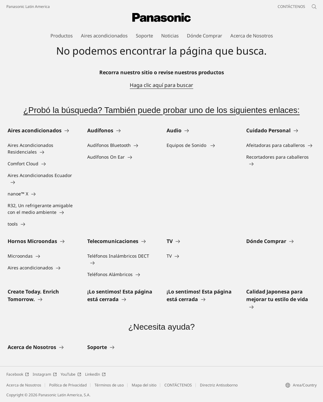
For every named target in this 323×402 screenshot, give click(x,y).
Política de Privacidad (68, 385)
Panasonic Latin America (28, 6)
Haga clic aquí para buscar (161, 85)
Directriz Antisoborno (219, 385)
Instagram (45, 374)
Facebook (17, 374)
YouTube (71, 374)
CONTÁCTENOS (178, 385)
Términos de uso (109, 385)
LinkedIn (95, 374)
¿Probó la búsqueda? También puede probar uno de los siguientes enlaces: (161, 110)
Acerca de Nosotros (23, 385)
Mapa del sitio (144, 385)
